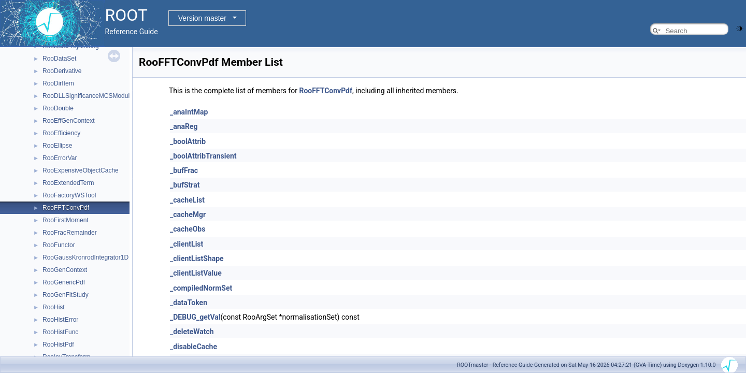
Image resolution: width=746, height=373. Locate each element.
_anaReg (184, 126)
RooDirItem (58, 83)
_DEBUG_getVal (195, 317)
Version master (202, 18)
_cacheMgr (188, 214)
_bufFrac (184, 170)
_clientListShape (197, 258)
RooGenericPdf (63, 282)
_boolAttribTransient (203, 156)
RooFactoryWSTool (69, 195)
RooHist (53, 307)
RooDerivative (61, 71)
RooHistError (60, 319)
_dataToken (188, 302)
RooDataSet (59, 58)
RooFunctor (58, 245)
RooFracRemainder (69, 232)
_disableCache (193, 346)
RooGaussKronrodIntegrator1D (85, 257)
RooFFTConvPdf (65, 207)
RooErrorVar (59, 158)
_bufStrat (184, 185)
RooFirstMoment (65, 220)
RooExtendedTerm (68, 183)
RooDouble (58, 108)
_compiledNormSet (201, 288)
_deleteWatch (192, 331)
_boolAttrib (188, 141)
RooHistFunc (60, 332)
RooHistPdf (58, 344)
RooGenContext (64, 270)
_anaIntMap (189, 112)
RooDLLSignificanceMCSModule (87, 95)
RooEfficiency (61, 133)
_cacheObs (187, 229)
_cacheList (187, 200)
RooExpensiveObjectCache (80, 170)
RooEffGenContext (68, 120)
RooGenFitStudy (65, 294)
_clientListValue (196, 273)
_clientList (186, 244)
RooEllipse (57, 145)
